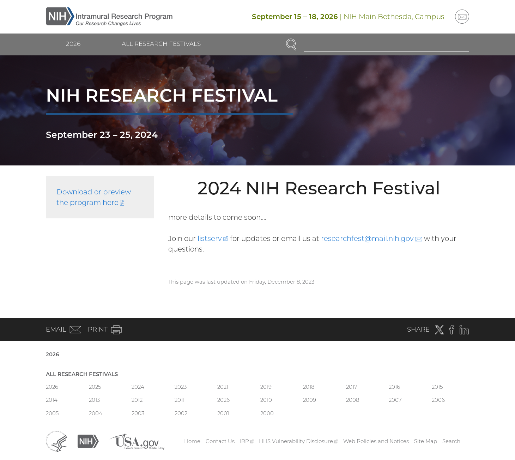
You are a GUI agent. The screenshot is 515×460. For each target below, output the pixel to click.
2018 (308, 386)
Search (451, 441)
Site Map (425, 441)
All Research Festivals (161, 43)
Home (192, 441)
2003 (138, 413)
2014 (51, 400)
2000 (267, 413)
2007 (395, 400)
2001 (223, 413)
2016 (394, 386)
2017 (351, 386)
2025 (95, 386)
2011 (179, 400)
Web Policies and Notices (376, 441)
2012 (137, 400)
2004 (95, 413)
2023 (181, 386)
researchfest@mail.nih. (371, 238)
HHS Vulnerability (298, 441)
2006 (438, 400)
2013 (94, 400)
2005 (52, 413)
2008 (352, 400)
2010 (266, 400)
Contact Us (220, 441)
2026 (73, 43)
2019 (266, 386)
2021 (222, 386)
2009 (309, 400)
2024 (138, 386)
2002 (181, 413)
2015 (437, 386)
